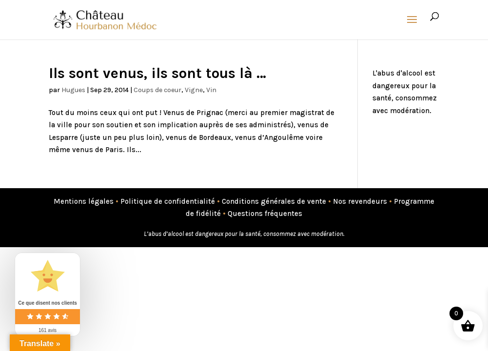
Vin (211, 90)
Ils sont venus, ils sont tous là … (157, 73)
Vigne (194, 90)
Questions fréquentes (265, 213)
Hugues (73, 90)
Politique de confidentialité (167, 201)
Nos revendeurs (360, 201)
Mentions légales (84, 201)
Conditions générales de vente (274, 201)
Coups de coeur (157, 90)
